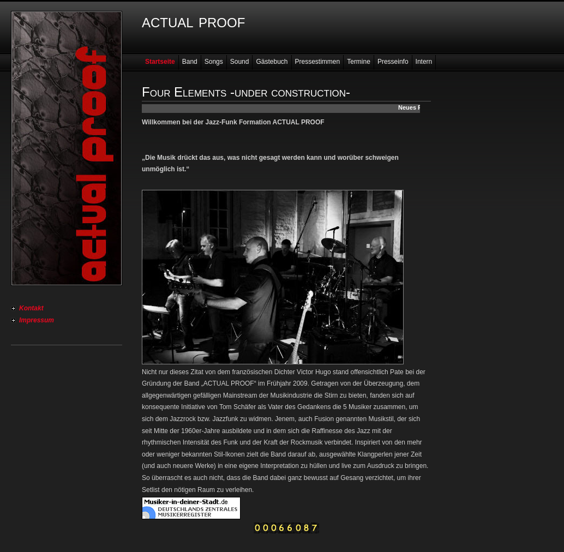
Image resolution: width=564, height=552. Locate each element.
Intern (424, 61)
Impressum (36, 320)
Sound (239, 61)
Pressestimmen (317, 61)
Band (189, 61)
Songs (214, 61)
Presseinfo (393, 61)
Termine (358, 61)
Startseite (160, 61)
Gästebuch (271, 61)
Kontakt (31, 308)
